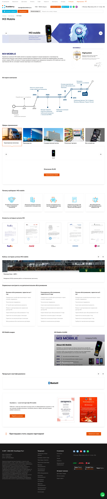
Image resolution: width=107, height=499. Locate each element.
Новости (46, 1)
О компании (5, 1)
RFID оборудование (42, 473)
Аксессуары (40, 492)
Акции (57, 456)
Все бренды (12, 16)
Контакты (55, 1)
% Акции (71, 1)
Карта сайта (59, 476)
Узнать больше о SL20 (52, 175)
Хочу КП (65, 7)
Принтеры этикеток (42, 458)
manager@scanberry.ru (24, 7)
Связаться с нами (92, 434)
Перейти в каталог (19, 417)
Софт (39, 1)
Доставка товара (60, 472)
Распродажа (23, 11)
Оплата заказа (60, 474)
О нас (57, 454)
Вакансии (15, 1)
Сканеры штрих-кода (42, 456)
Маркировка (81, 1)
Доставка (24, 1)
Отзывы (63, 1)
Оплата (32, 1)
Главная (4, 16)
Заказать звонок (55, 7)
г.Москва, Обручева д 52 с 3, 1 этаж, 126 (93, 7)
